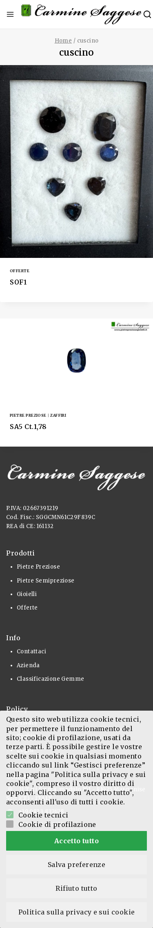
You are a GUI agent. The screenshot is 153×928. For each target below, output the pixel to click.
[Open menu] (10, 14)
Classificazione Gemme (50, 678)
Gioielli (27, 594)
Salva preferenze (76, 864)
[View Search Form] (147, 14)
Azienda (28, 665)
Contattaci (31, 651)
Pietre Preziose (28, 415)
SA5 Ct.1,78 (28, 426)
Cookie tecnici (43, 815)
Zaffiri (58, 415)
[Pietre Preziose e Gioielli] (81, 14)
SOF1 (18, 282)
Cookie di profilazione (57, 824)
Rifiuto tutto (76, 888)
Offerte (19, 271)
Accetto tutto (76, 841)
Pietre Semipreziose (46, 580)
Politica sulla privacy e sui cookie (76, 912)
